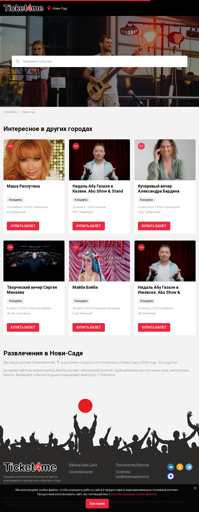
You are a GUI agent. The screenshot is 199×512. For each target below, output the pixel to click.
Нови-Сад (59, 8)
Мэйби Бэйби (85, 287)
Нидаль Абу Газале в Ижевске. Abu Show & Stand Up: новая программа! (159, 294)
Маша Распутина (23, 186)
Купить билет (23, 226)
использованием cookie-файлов (134, 494)
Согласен (97, 503)
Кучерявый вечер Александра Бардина (158, 188)
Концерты (15, 199)
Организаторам (81, 471)
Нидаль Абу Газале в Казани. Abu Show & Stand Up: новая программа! (97, 191)
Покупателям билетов (132, 465)
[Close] (195, 488)
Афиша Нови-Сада (83, 465)
